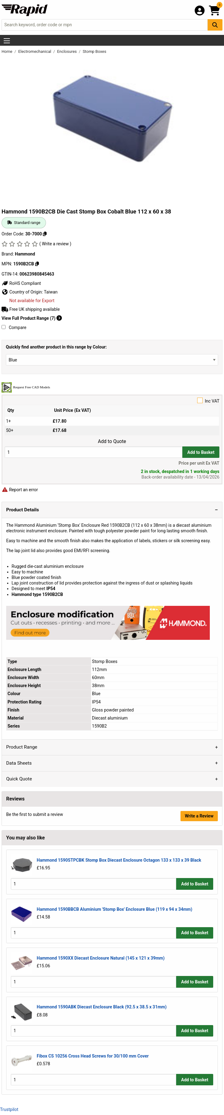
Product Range (21, 747)
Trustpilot (9, 1109)
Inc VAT (112, 400)
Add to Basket (200, 452)
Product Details (22, 510)
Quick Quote (19, 779)
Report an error (20, 490)
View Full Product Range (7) (32, 318)
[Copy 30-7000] (45, 234)
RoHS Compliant (21, 283)
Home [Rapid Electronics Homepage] (7, 51)
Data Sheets (19, 763)
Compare (14, 327)
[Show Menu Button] (7, 40)
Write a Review (199, 815)
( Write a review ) (55, 244)
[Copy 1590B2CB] (37, 264)
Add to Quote (112, 441)
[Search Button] (215, 25)
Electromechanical (35, 51)
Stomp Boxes (94, 51)
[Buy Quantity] (93, 452)
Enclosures (67, 51)
